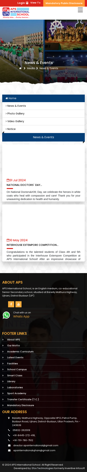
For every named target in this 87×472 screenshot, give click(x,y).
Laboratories (12, 387)
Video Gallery (15, 121)
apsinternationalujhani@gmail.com (34, 450)
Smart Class (12, 375)
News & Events (16, 106)
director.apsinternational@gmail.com (35, 445)
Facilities (10, 363)
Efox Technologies (43, 468)
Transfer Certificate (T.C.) (20, 399)
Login (21, 3)
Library (8, 381)
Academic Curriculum (17, 351)
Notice (11, 129)
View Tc (35, 2)
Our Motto (11, 345)
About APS (11, 339)
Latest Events (12, 357)
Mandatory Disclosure (18, 405)
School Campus (14, 369)
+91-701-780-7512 (20, 440)
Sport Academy (14, 393)
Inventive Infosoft (75, 468)
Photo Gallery (15, 113)
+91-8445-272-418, (21, 435)
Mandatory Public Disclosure (64, 3)
